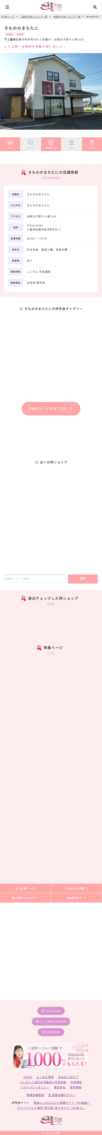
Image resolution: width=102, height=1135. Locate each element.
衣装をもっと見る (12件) (51, 408)
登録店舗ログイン (62, 1095)
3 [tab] (57, 133)
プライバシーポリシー (35, 1087)
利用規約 (76, 1082)
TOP (10, 143)
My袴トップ (25, 888)
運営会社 (60, 1087)
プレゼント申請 (76, 888)
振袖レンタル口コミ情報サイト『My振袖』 (62, 1102)
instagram (51, 1011)
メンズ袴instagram (51, 1021)
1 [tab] (44, 133)
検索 (83, 578)
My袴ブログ (76, 898)
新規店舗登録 (35, 1095)
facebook (51, 1032)
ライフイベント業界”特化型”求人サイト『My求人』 (51, 1108)
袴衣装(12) (51, 143)
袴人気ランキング (25, 898)
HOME (27, 1077)
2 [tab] (51, 133)
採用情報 (75, 1087)
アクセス (92, 143)
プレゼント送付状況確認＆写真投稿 (43, 1082)
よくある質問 (45, 1077)
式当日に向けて (68, 1077)
